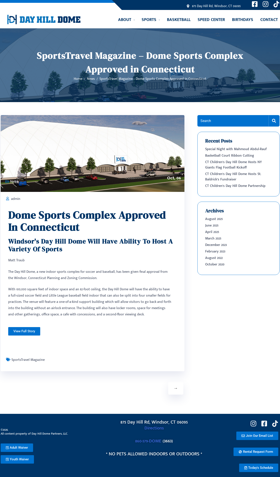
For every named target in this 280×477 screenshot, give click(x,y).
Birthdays (242, 19)
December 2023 (216, 245)
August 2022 (214, 258)
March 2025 (213, 238)
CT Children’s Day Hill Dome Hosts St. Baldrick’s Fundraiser (233, 176)
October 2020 (214, 264)
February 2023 (215, 251)
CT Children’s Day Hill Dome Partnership (235, 186)
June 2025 (211, 225)
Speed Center (211, 19)
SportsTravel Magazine (28, 360)
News (14, 182)
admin (15, 199)
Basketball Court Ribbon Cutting (229, 156)
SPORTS (149, 19)
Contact (269, 19)
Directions (154, 428)
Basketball (178, 19)
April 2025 (212, 232)
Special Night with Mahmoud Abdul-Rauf (236, 149)
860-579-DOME (148, 441)
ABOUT (124, 19)
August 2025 (214, 219)
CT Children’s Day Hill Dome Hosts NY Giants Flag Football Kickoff (233, 164)
